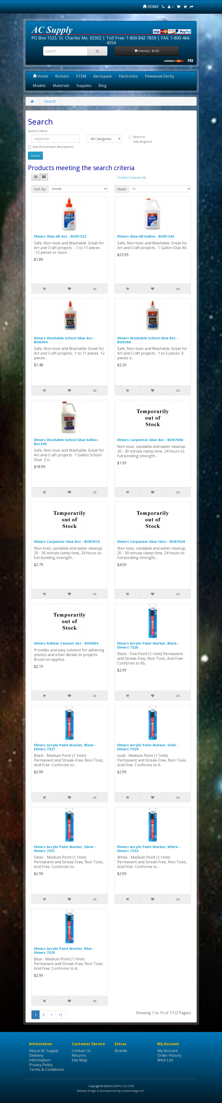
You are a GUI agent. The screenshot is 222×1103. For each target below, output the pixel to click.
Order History (169, 1055)
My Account (167, 1050)
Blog (102, 85)
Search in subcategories (140, 139)
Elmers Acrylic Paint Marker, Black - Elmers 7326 (148, 645)
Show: (121, 189)
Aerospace (102, 76)
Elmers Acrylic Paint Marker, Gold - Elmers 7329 (147, 747)
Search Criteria (37, 131)
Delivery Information (39, 1058)
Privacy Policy (41, 1064)
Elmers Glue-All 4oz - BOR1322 (60, 236)
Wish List (165, 1060)
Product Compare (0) (132, 178)
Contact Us (81, 1050)
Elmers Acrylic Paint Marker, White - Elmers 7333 (148, 848)
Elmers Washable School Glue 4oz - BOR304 (64, 340)
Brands (121, 1050)
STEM (81, 76)
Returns (79, 1055)
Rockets (62, 76)
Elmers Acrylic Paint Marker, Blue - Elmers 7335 (64, 950)
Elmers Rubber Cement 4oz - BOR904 (66, 643)
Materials (61, 85)
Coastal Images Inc (132, 1090)
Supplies (83, 85)
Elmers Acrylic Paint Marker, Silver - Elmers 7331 (65, 848)
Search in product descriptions (50, 147)
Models (39, 85)
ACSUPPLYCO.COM (122, 1086)
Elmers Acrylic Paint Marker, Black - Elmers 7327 (65, 747)
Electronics (128, 76)
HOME (151, 6)
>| (60, 1014)
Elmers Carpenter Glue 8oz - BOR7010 (67, 541)
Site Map (79, 1060)
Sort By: (40, 189)
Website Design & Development (97, 1090)
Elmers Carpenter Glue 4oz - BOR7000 (150, 439)
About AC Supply (43, 1050)
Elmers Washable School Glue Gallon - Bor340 (66, 441)
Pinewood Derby (159, 76)
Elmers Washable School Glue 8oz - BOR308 (147, 340)
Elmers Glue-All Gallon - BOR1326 (145, 236)
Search (50, 101)
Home (40, 76)
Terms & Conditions (46, 1069)
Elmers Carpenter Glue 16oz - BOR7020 (151, 541)
